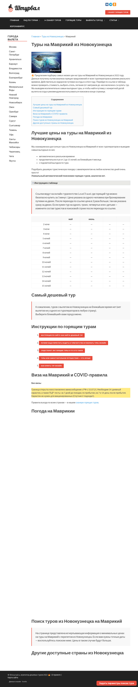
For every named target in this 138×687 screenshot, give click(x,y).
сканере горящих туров (87, 402)
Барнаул (13, 64)
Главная (14, 20)
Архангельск (15, 59)
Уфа (11, 134)
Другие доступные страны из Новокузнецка (53, 123)
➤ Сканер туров (52, 20)
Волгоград (14, 73)
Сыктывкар (14, 125)
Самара (13, 116)
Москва (12, 47)
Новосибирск (15, 102)
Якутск (12, 160)
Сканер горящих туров (117, 12)
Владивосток (15, 68)
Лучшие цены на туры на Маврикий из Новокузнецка (57, 104)
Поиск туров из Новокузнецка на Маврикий (53, 120)
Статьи (113, 20)
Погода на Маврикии (42, 117)
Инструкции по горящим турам (47, 110)
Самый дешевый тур (42, 107)
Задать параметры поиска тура (116, 683)
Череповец (14, 151)
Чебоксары (14, 147)
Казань (12, 82)
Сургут (12, 120)
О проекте (56, 675)
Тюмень (13, 130)
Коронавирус (17, 26)
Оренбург (13, 111)
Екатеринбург (16, 77)
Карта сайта (13, 677)
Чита (11, 156)
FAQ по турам (31, 20)
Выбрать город (94, 20)
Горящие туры (73, 20)
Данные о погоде (15, 681)
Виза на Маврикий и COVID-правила (50, 113)
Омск (11, 107)
